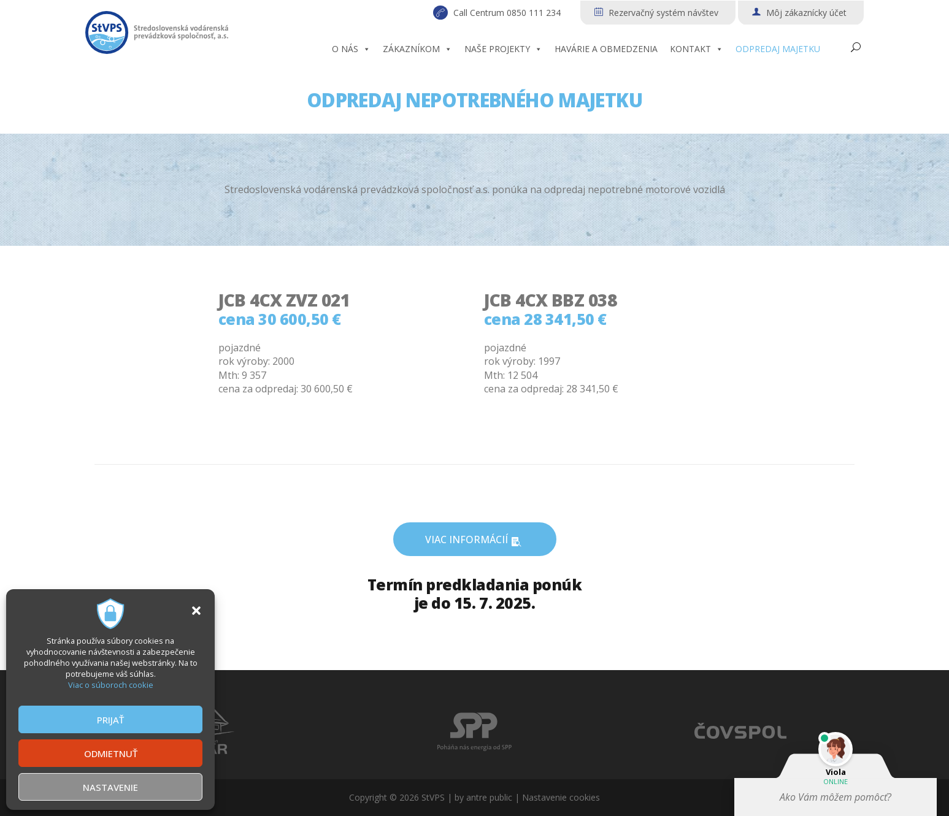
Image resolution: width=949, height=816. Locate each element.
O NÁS (351, 49)
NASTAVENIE (110, 787)
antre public (489, 797)
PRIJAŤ (110, 720)
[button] (196, 610)
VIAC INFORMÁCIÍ (474, 540)
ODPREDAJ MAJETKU (778, 49)
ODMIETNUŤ (110, 753)
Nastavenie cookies (561, 797)
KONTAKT (696, 49)
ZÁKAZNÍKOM (417, 49)
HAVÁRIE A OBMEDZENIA (606, 49)
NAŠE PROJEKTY (503, 49)
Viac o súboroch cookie (110, 684)
